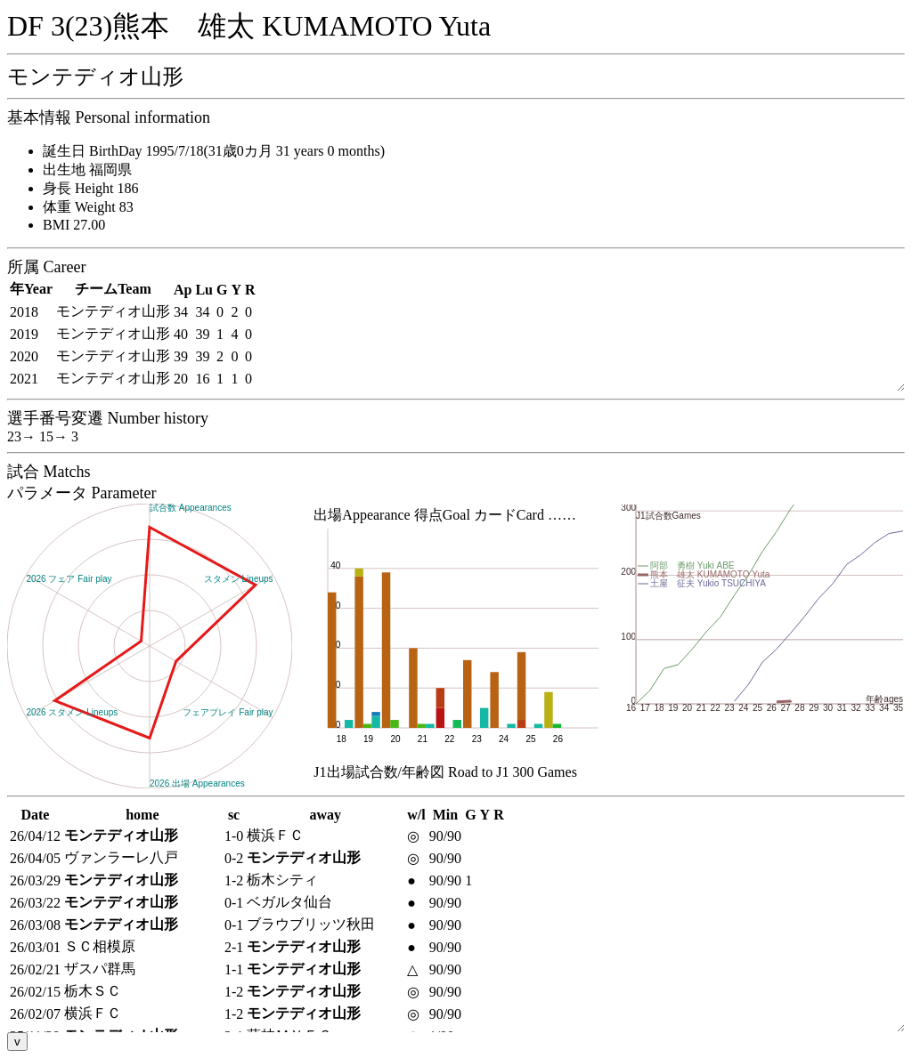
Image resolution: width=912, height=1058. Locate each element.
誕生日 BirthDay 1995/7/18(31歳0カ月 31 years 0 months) (214, 150)
